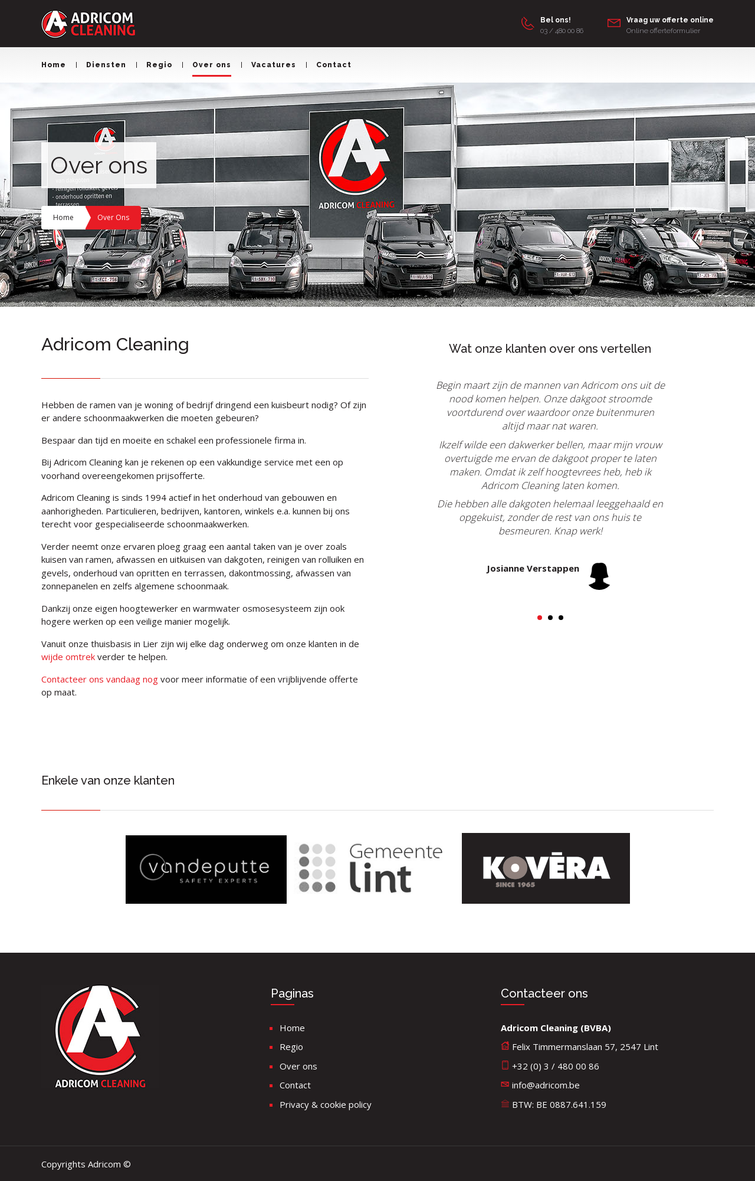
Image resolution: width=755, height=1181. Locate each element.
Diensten (101, 65)
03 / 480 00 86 (561, 30)
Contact (329, 65)
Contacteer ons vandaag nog (99, 679)
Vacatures (268, 65)
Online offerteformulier (663, 30)
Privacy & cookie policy (326, 1104)
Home (53, 65)
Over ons (206, 65)
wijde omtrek (69, 656)
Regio (154, 65)
